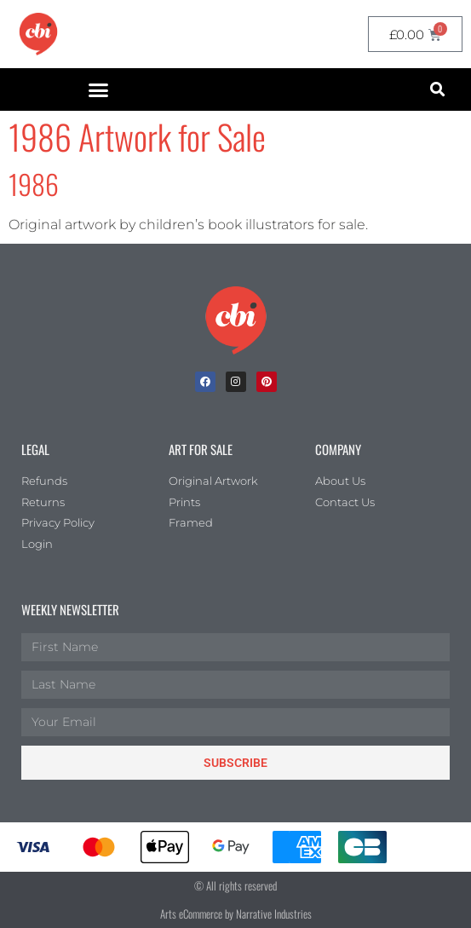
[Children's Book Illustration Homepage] (236, 320)
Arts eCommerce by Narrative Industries (236, 913)
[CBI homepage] (38, 34)
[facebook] (205, 382)
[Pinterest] (266, 382)
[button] (99, 89)
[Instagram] (236, 382)
